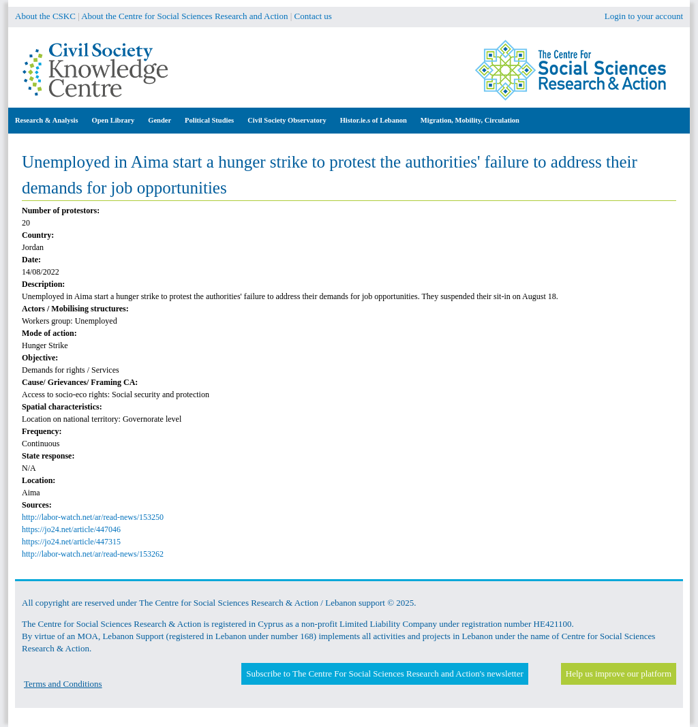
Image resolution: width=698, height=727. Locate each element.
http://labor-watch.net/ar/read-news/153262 (93, 554)
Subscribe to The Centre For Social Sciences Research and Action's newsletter (384, 673)
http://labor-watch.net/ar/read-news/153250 (93, 517)
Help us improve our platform (618, 673)
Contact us (313, 16)
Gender (159, 120)
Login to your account (644, 16)
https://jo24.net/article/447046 (71, 529)
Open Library (113, 120)
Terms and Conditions (63, 684)
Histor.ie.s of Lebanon (373, 120)
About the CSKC (45, 16)
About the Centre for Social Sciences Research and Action (184, 16)
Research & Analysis (46, 120)
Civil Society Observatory (286, 120)
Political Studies (209, 120)
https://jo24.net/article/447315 (71, 541)
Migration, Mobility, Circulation (470, 120)
